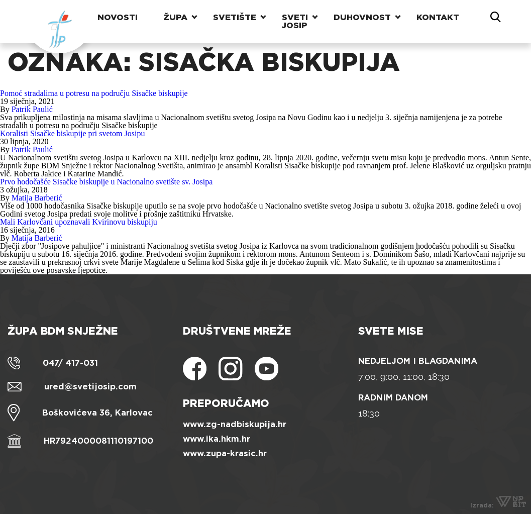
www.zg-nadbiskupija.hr (234, 424)
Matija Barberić (37, 197)
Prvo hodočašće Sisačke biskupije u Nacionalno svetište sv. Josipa (106, 181)
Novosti (117, 17)
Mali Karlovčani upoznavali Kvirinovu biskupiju (78, 222)
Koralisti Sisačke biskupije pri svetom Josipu (72, 133)
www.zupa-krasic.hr (225, 453)
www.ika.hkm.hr (216, 439)
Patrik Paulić (32, 109)
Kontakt (437, 17)
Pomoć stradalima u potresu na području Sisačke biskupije (94, 93)
